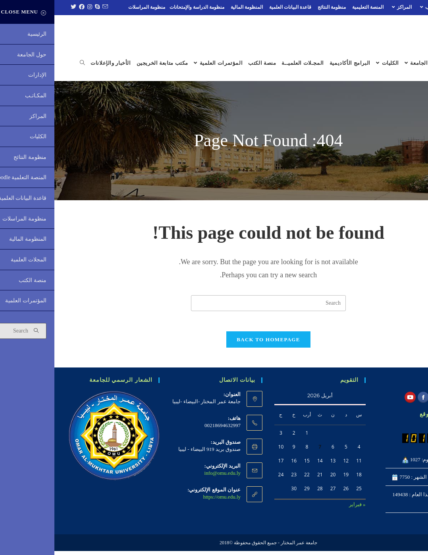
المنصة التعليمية (313, 7)
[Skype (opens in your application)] (42, 7)
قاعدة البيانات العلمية (236, 7)
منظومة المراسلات (92, 7)
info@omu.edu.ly (168, 477)
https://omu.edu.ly (167, 500)
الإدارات (407, 7)
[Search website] (28, 63)
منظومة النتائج (277, 7)
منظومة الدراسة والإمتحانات (142, 7)
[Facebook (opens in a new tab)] (26, 7)
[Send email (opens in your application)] (50, 7)
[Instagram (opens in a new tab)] (34, 7)
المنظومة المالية (192, 7)
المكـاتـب (377, 7)
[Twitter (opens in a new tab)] (18, 7)
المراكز (346, 7)
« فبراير (303, 508)
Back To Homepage (213, 343)
